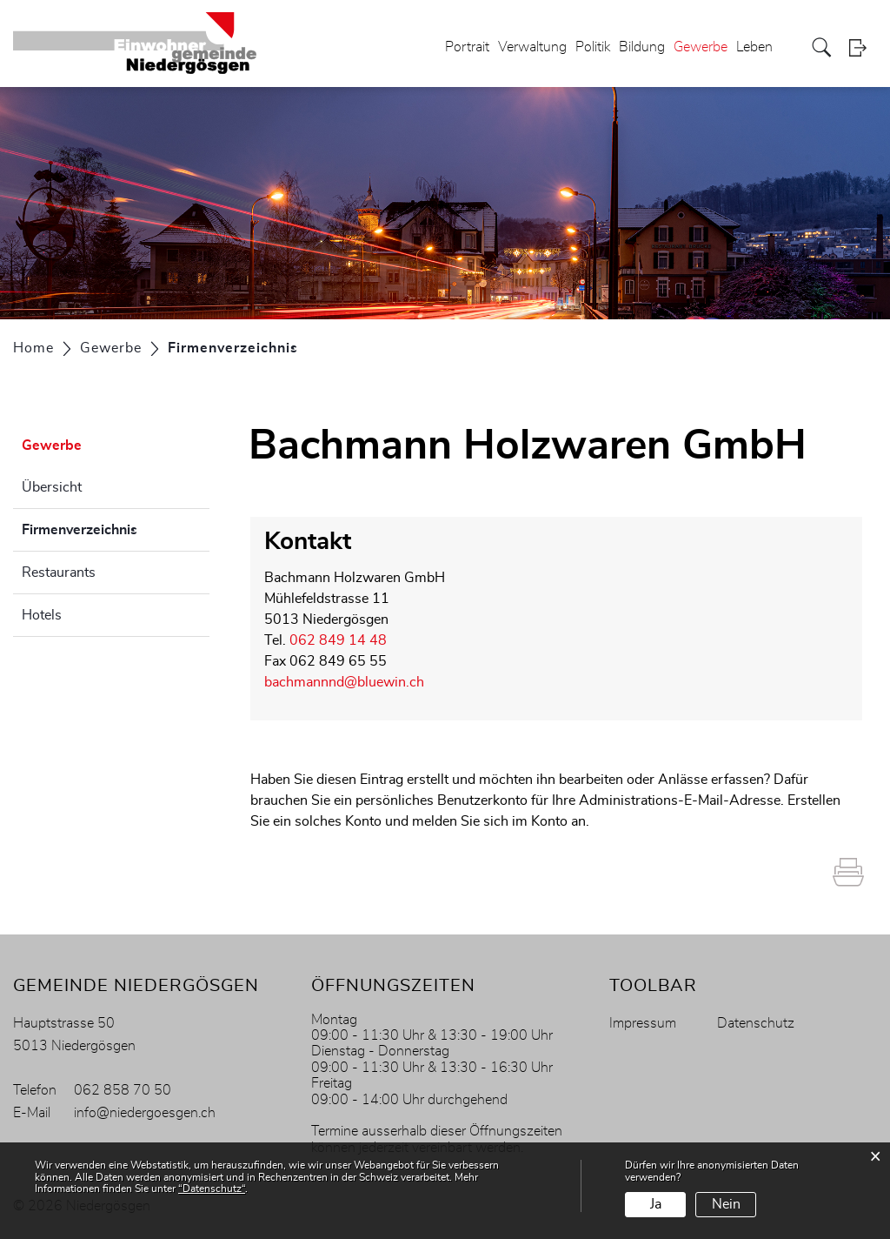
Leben (754, 47)
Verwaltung (532, 47)
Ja (655, 1204)
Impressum (642, 1023)
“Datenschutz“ (211, 1188)
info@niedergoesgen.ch (145, 1113)
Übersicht (52, 487)
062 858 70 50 (122, 1090)
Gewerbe (700, 47)
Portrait (467, 47)
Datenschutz (755, 1023)
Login (863, 47)
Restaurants (59, 572)
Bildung (642, 47)
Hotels (42, 615)
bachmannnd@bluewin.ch (344, 682)
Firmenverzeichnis (115, 527)
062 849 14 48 (338, 640)
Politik (592, 47)
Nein (726, 1204)
